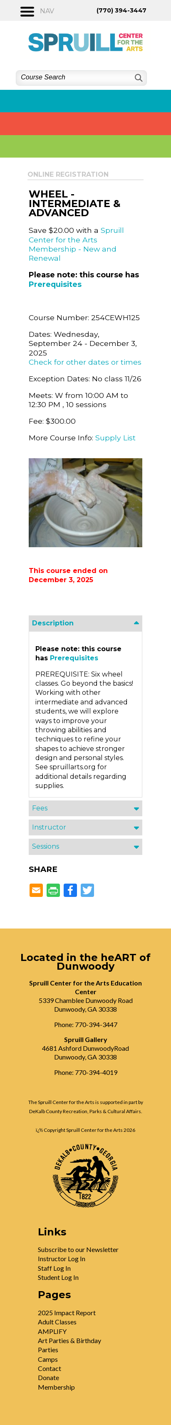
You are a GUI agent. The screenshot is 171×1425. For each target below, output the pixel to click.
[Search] (138, 78)
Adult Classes (57, 1322)
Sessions (45, 846)
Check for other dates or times (85, 362)
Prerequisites (55, 284)
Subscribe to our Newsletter (78, 1249)
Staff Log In (54, 1268)
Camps (48, 1359)
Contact (49, 1368)
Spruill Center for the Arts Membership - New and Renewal (76, 244)
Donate (48, 1377)
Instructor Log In (61, 1258)
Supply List (115, 437)
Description (53, 623)
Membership (56, 1387)
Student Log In (58, 1277)
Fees (39, 808)
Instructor (49, 827)
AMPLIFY (52, 1331)
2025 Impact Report (67, 1312)
